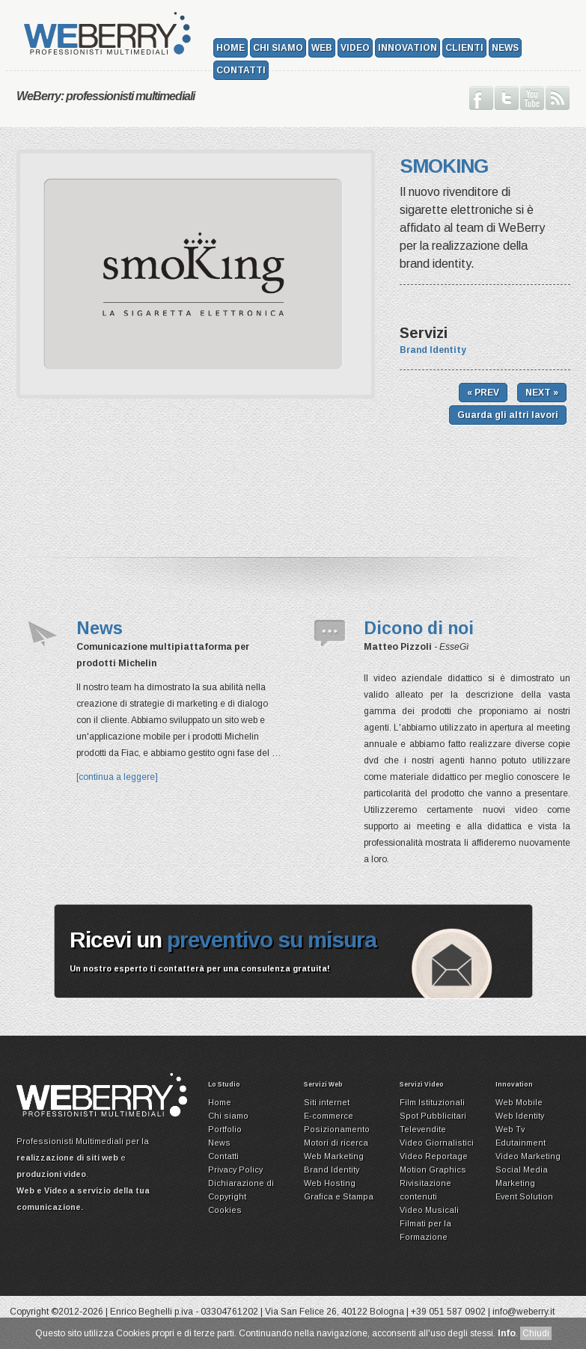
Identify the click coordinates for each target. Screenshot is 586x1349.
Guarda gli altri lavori (507, 415)
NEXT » (541, 392)
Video (355, 48)
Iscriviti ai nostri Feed (558, 98)
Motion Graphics (433, 1169)
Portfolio (225, 1129)
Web (321, 48)
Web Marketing (334, 1156)
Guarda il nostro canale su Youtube (532, 98)
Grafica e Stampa (338, 1196)
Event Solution (524, 1196)
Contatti (241, 70)
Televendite (423, 1129)
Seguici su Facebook (481, 98)
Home (230, 48)
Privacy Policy (235, 1169)
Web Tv (510, 1129)
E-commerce (328, 1115)
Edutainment (520, 1142)
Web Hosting (329, 1183)
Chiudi (535, 1333)
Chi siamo (278, 48)
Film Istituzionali (432, 1102)
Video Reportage (434, 1156)
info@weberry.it (523, 1311)
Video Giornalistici (437, 1142)
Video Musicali (429, 1209)
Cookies (225, 1209)
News (505, 48)
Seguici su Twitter (507, 98)
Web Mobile (519, 1102)
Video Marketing (528, 1156)
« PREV (483, 392)
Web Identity (519, 1115)
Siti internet (327, 1102)
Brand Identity (433, 350)
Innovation (407, 48)
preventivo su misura (271, 939)
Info (507, 1333)
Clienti (464, 48)
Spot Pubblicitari (433, 1115)
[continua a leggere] (117, 777)
